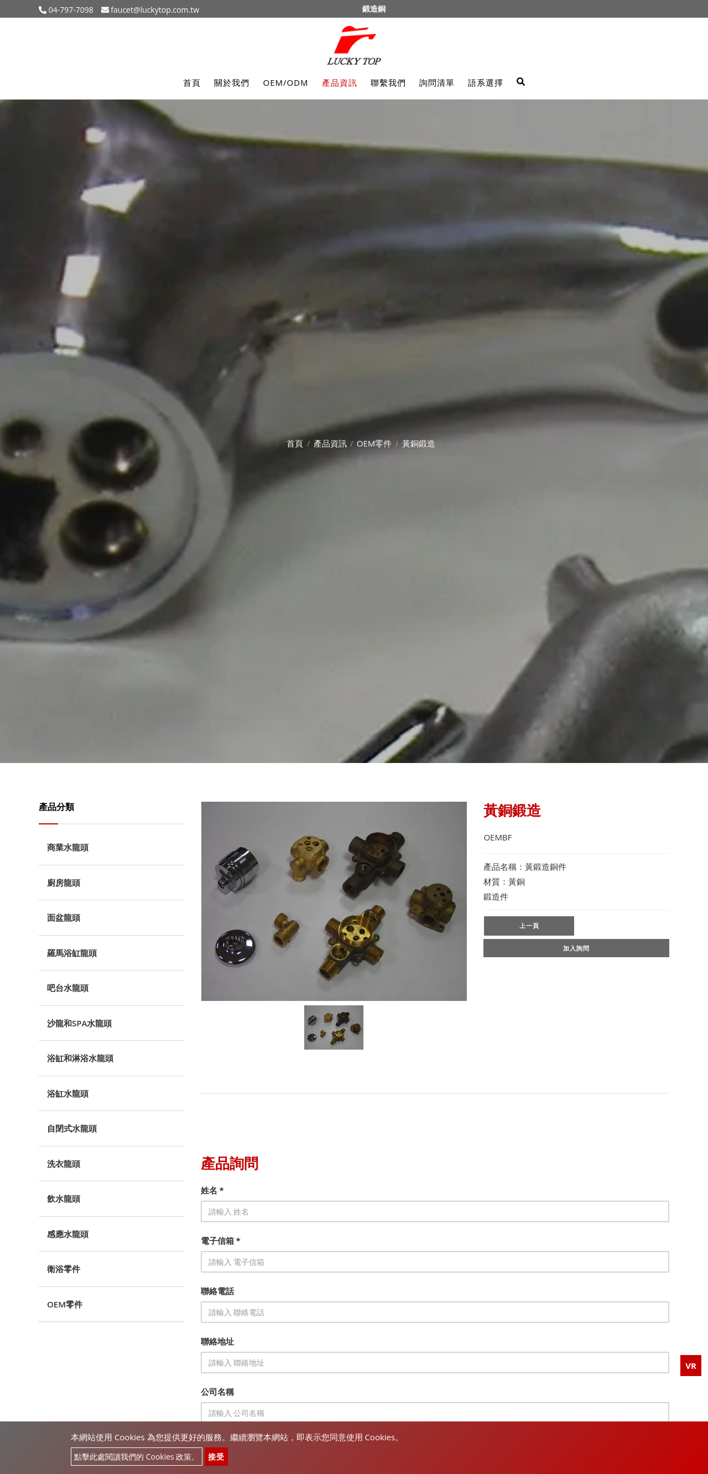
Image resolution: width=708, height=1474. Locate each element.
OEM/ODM (285, 82)
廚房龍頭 (63, 882)
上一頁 (529, 926)
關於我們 (231, 82)
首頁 (192, 82)
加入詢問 (576, 949)
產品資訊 (339, 82)
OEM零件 (374, 443)
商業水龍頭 (67, 847)
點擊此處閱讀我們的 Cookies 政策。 (136, 1456)
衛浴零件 (63, 1268)
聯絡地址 (217, 1341)
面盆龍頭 (63, 917)
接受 (216, 1456)
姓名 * (212, 1190)
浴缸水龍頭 (67, 1093)
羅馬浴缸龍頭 (72, 952)
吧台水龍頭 (67, 987)
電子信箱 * (221, 1240)
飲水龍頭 (63, 1198)
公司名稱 (217, 1391)
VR (690, 1365)
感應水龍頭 (67, 1233)
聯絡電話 (217, 1290)
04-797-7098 (69, 9)
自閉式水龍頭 (72, 1128)
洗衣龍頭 (63, 1163)
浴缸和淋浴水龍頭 (80, 1057)
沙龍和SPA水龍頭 (79, 1023)
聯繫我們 (388, 82)
